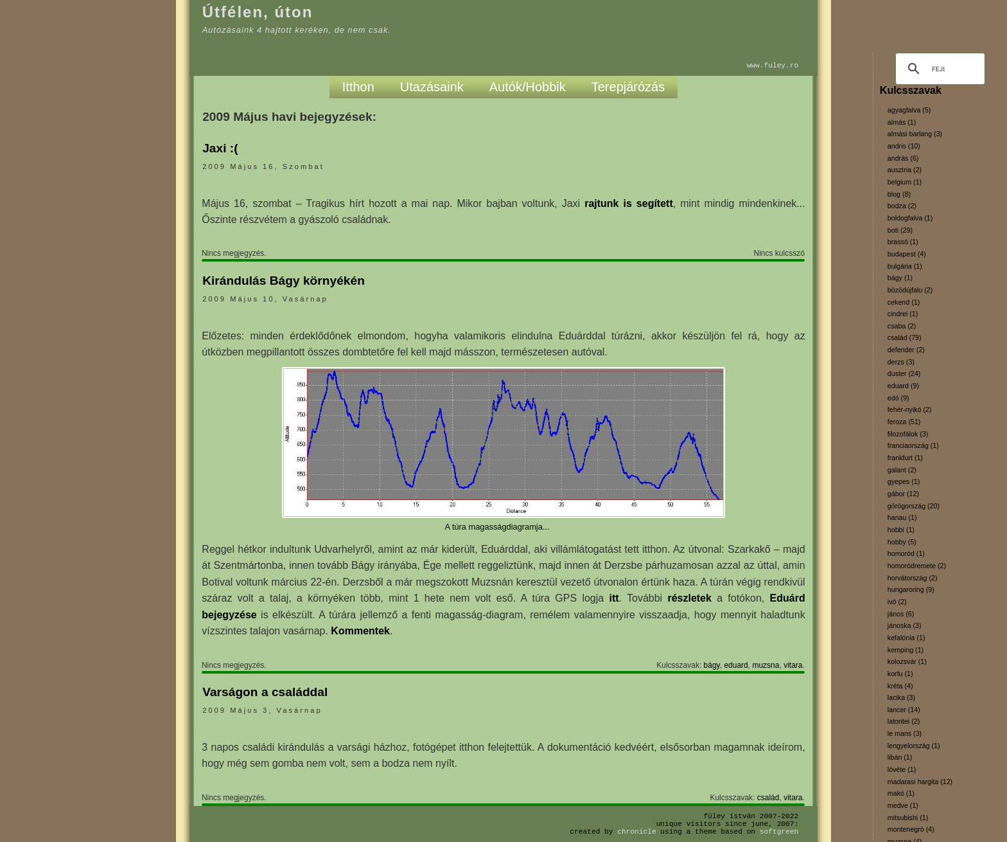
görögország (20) (914, 506)
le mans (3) (905, 733)
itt (613, 598)
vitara (793, 665)
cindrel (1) (903, 314)
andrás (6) (903, 158)
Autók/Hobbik (527, 87)
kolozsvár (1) (907, 661)
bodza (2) (902, 206)
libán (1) (900, 757)
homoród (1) (906, 553)
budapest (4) (907, 254)
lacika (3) (901, 697)
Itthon (358, 87)
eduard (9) (903, 386)
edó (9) (898, 398)
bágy (712, 665)
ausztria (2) (905, 170)
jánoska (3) (905, 625)
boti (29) (900, 230)
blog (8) (899, 194)
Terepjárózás (628, 87)
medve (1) (903, 805)
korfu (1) (900, 673)
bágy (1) (900, 278)
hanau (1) (902, 517)
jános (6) (901, 614)
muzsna (765, 665)
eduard (736, 665)
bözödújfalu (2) (910, 290)
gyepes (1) (904, 481)
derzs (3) (901, 362)
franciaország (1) (913, 445)
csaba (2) (902, 326)
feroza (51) (904, 421)
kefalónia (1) (906, 637)
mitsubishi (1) (908, 817)
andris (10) (904, 146)
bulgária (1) (905, 266)
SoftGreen (779, 831)
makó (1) (901, 793)
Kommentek (360, 630)
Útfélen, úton (257, 12)
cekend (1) (904, 302)
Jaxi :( (220, 148)
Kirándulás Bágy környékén (283, 280)
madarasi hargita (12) (920, 781)
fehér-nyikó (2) (910, 409)
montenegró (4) (911, 829)
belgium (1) (905, 182)
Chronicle (636, 831)
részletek (689, 598)
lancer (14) (904, 709)
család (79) (905, 337)
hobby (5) (902, 542)
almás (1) (902, 122)
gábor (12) (903, 493)
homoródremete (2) (917, 565)
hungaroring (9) (911, 589)
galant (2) (902, 470)
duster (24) (904, 373)
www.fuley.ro (773, 65)
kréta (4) (900, 686)
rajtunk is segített (628, 203)
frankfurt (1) (905, 457)
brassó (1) (903, 242)
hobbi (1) (901, 529)
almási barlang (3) (915, 134)
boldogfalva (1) (910, 218)
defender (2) (906, 350)
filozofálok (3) (908, 434)
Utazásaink (432, 87)
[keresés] (938, 68)
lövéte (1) (902, 769)
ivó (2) (897, 601)
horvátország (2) (913, 578)
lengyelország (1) (914, 745)
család (768, 797)
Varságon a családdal (265, 692)
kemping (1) (906, 650)
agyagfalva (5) (909, 110)
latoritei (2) (904, 721)
